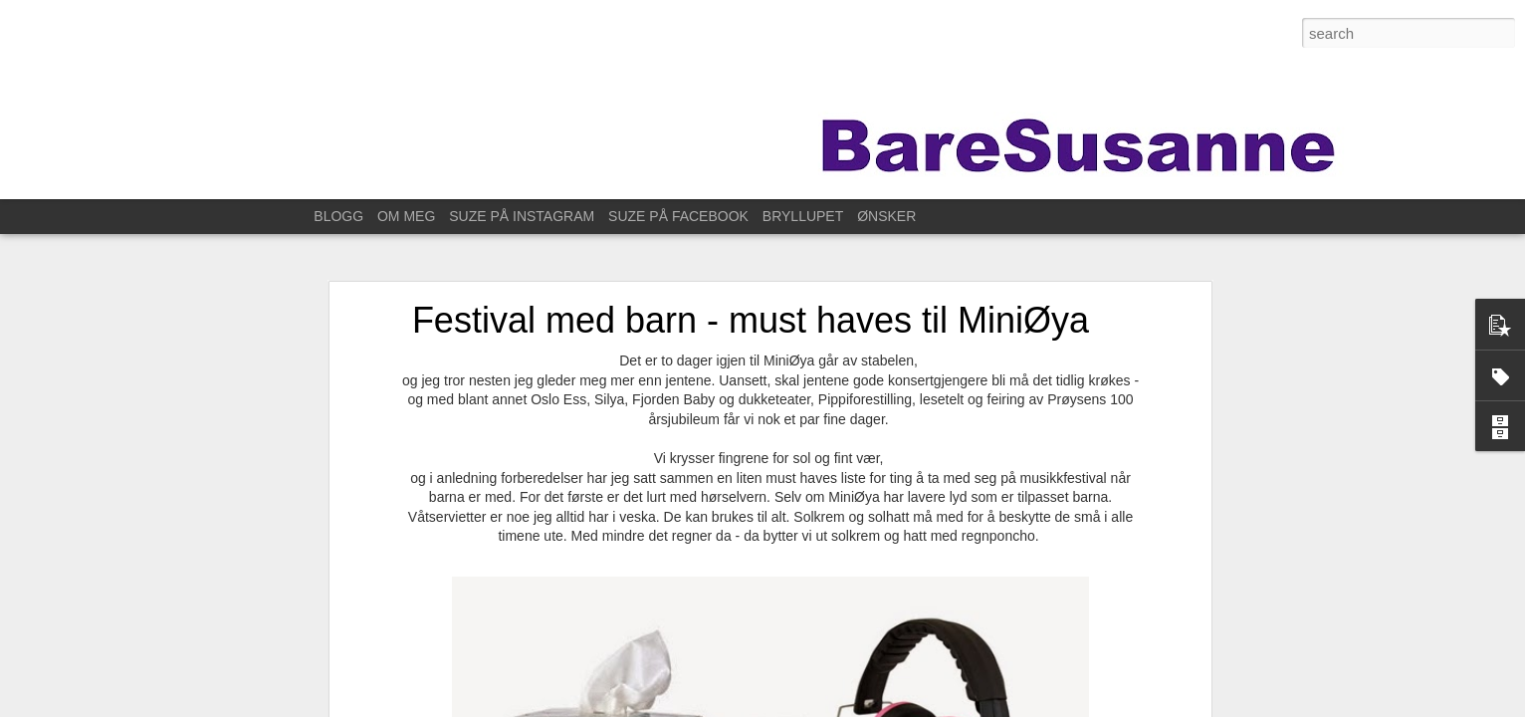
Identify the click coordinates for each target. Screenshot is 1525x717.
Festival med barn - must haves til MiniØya (750, 307)
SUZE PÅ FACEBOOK (678, 216)
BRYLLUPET (802, 216)
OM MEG (406, 216)
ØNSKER (886, 216)
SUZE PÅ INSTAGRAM (521, 216)
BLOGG (338, 216)
